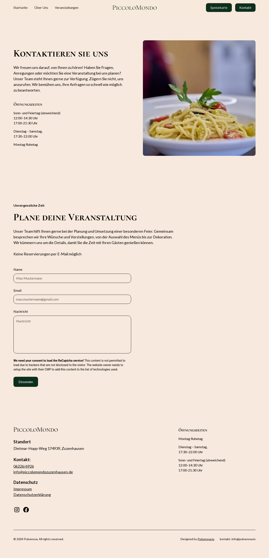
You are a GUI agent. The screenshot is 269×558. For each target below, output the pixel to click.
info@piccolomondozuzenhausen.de (43, 472)
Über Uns (41, 7)
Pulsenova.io (206, 539)
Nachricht (20, 311)
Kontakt (245, 7)
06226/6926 (23, 466)
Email (17, 290)
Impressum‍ (22, 489)
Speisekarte (218, 7)
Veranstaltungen (66, 7)
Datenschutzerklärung (32, 494)
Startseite (20, 7)
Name (17, 269)
